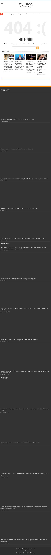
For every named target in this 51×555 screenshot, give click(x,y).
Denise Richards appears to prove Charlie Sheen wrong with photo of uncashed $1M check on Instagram (42, 67)
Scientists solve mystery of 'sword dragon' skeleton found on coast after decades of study (23, 14)
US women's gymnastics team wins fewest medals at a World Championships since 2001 (31, 66)
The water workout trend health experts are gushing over (18, 119)
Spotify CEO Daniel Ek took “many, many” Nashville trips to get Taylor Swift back (24, 179)
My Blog (25, 4)
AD (23, 548)
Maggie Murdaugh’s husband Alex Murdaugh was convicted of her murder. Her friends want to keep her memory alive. (24, 248)
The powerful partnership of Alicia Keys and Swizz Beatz (17, 149)
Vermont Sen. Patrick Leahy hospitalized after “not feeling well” (19, 339)
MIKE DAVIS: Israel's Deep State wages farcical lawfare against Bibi (19, 64)
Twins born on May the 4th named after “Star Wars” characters (19, 208)
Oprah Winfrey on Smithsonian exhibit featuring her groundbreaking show (23, 238)
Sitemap (33, 548)
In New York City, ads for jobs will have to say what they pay (18, 278)
